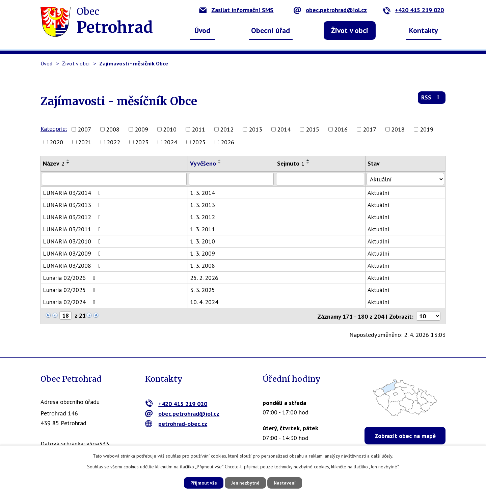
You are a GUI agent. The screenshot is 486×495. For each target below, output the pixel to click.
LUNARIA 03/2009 (73, 253)
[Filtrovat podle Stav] (406, 179)
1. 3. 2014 (203, 193)
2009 (141, 129)
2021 (84, 142)
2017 (369, 129)
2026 (227, 142)
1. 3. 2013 (203, 205)
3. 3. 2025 (203, 290)
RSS (431, 98)
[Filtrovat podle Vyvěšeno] (232, 179)
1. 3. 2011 (203, 229)
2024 (170, 142)
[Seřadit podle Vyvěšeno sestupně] (220, 163)
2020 (56, 142)
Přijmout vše (201, 482)
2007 (84, 129)
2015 (312, 129)
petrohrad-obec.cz (176, 423)
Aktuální (380, 193)
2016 (341, 129)
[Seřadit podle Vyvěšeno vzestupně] (220, 160)
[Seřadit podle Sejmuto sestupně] (309, 163)
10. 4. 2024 (205, 302)
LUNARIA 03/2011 (73, 229)
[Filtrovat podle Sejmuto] (321, 179)
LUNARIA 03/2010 (73, 241)
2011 (198, 129)
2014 (284, 129)
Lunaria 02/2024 (70, 302)
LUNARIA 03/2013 (73, 205)
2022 (113, 142)
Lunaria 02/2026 (70, 278)
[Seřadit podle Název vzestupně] (68, 160)
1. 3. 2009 (203, 253)
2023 (141, 142)
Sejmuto (292, 163)
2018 (398, 129)
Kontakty (423, 30)
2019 (426, 129)
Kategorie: (53, 129)
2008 (112, 129)
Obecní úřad (270, 30)
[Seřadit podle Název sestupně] (68, 163)
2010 (170, 129)
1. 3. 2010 (203, 241)
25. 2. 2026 (205, 278)
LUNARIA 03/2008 (73, 265)
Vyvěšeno (204, 163)
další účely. (382, 456)
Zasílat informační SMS (236, 10)
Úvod (202, 30)
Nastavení (286, 482)
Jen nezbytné (245, 482)
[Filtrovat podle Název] (114, 179)
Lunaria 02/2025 (70, 290)
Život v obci (349, 30)
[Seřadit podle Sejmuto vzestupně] (309, 160)
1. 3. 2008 (203, 265)
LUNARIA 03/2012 (73, 217)
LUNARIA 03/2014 (73, 193)
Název (53, 163)
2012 (227, 129)
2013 (255, 129)
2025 (199, 142)
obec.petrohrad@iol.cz (330, 10)
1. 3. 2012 (203, 217)
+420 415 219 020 (413, 10)
